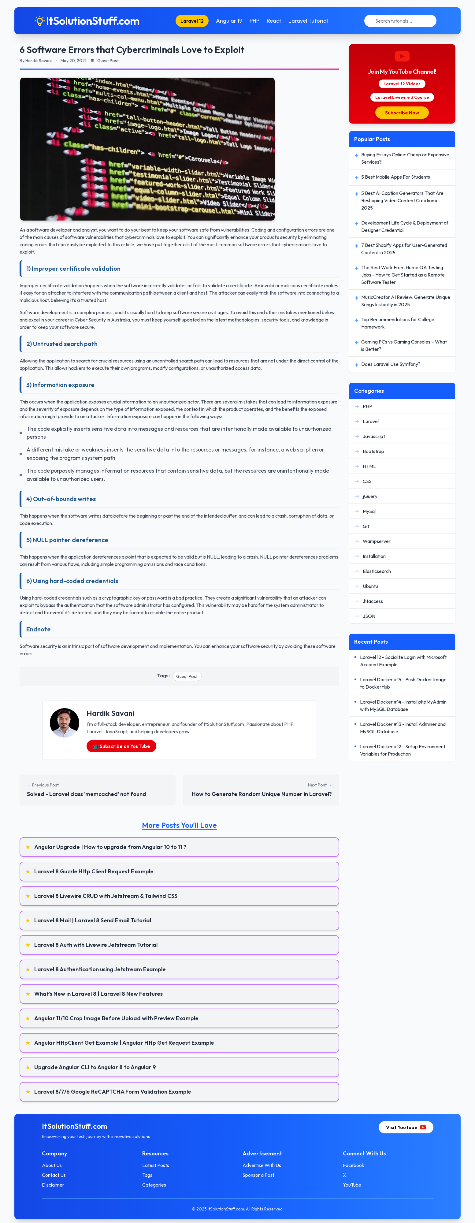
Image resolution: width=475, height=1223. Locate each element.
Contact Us (54, 1175)
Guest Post (187, 676)
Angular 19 (229, 20)
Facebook (353, 1165)
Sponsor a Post (258, 1175)
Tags (147, 1175)
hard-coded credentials (56, 598)
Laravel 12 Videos (402, 84)
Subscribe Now (402, 113)
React (274, 20)
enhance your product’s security (263, 237)
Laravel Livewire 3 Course (402, 97)
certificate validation (62, 285)
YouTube (352, 1185)
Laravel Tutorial (308, 20)
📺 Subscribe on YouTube (121, 746)
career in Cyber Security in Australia (92, 320)
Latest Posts (155, 1165)
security (269, 646)
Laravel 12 (192, 21)
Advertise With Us (262, 1165)
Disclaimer (53, 1185)
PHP (254, 20)
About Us (52, 1165)
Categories (154, 1185)
